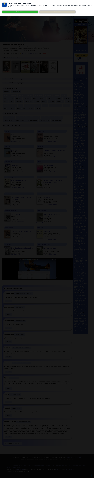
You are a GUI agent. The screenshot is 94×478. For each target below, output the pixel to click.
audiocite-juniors (11, 177)
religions (8, 162)
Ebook (20, 466)
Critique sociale (8, 98)
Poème (45, 105)
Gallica (29, 466)
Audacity (61, 464)
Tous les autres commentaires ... (12, 443)
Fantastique (28, 101)
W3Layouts (58, 469)
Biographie (48, 95)
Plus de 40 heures (56, 120)
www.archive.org (19, 469)
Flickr (24, 466)
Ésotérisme (67, 98)
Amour (5, 95)
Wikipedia (75, 466)
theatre (40, 228)
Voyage (38, 108)
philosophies (42, 211)
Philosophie (37, 105)
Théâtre (31, 108)
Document (27, 98)
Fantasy (37, 101)
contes (39, 194)
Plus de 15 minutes (22, 117)
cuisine (39, 177)
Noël (20, 105)
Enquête (50, 98)
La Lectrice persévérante (23, 421)
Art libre (49, 464)
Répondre (8, 301)
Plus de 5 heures (8, 120)
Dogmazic (15, 466)
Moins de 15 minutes (9, 117)
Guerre (44, 101)
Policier (59, 105)
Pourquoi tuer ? (19, 307)
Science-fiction (21, 108)
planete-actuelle (43, 244)
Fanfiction (19, 101)
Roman (5, 108)
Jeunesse (6, 105)
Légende (14, 105)
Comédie (57, 95)
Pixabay (9, 467)
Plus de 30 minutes (34, 117)
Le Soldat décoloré (20, 320)
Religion (66, 105)
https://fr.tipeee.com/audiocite (30, 53)
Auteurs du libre (69, 464)
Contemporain (16, 92)
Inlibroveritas (36, 466)
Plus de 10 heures (20, 120)
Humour (68, 101)
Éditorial (42, 98)
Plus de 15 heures (32, 120)
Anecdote (13, 95)
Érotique (58, 98)
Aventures (29, 95)
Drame (34, 98)
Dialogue (18, 98)
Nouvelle (27, 105)
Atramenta (55, 464)
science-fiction (10, 211)
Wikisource (82, 466)
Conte (63, 95)
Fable (11, 101)
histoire (8, 244)
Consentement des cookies (14, 464)
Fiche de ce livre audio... (17, 141)
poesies (7, 146)
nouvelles (41, 131)
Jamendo (42, 466)
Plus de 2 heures (58, 117)
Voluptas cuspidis (20, 334)
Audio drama (38, 95)
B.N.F (75, 464)
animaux (40, 162)
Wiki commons (68, 466)
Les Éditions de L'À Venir (52, 466)
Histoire (51, 101)
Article (21, 95)
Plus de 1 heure (46, 117)
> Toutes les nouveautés (80, 47)
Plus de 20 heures (44, 120)
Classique (6, 92)
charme (40, 146)
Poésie (51, 105)
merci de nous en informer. (73, 457)
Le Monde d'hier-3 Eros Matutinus (23, 293)
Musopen (61, 466)
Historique (60, 101)
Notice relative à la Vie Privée (30, 464)
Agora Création (70, 469)
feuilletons (9, 194)
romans (7, 131)
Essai (5, 101)
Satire (12, 108)
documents (9, 228)
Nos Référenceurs (17, 467)
